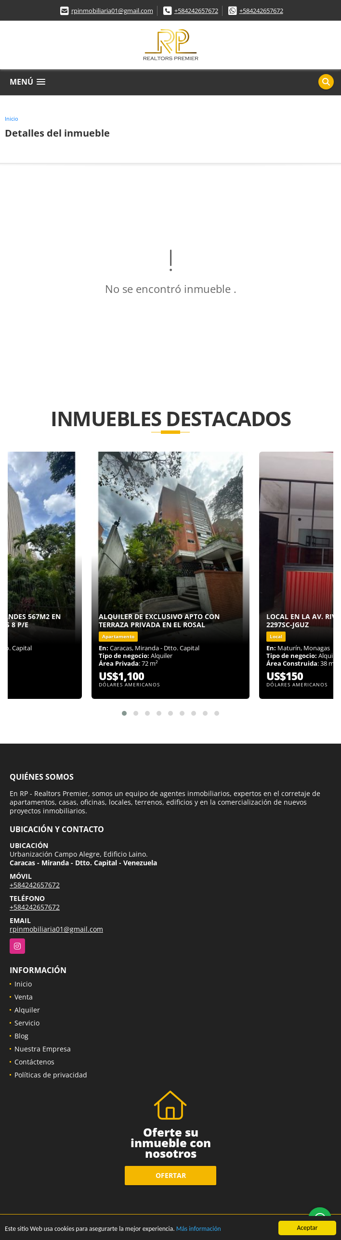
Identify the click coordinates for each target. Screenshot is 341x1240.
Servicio (26, 1022)
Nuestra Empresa (42, 1048)
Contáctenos (34, 1061)
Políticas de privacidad (50, 1074)
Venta (23, 996)
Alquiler (27, 1009)
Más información (198, 1229)
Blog (21, 1035)
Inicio (11, 118)
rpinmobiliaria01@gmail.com (112, 10)
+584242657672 (196, 10)
